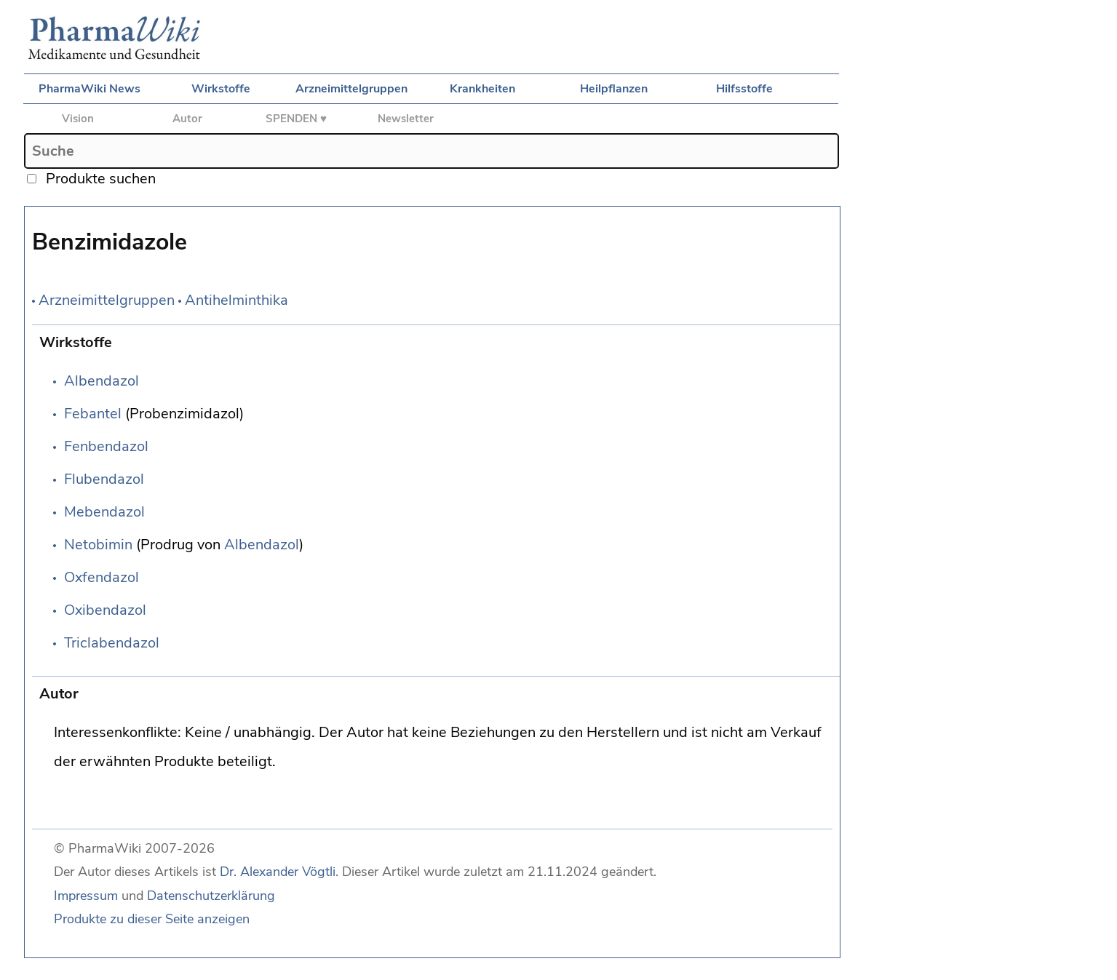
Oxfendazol (101, 577)
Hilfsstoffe (744, 89)
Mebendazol (104, 512)
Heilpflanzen (614, 89)
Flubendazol (104, 479)
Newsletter (406, 118)
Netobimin (98, 544)
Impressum (86, 895)
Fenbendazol (106, 446)
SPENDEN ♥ (296, 118)
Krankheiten (482, 89)
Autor (187, 118)
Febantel (93, 413)
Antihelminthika (236, 300)
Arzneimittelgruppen (351, 89)
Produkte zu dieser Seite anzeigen (152, 919)
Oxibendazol (105, 610)
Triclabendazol (111, 643)
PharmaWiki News (89, 89)
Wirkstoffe (220, 89)
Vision (78, 118)
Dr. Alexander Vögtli (277, 871)
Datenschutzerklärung (211, 895)
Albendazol (101, 381)
